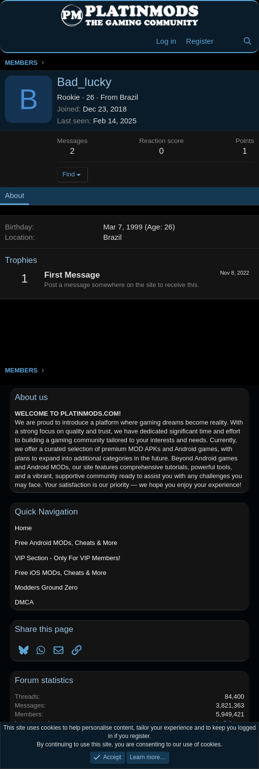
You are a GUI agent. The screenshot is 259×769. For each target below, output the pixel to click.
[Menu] (13, 41)
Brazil (129, 97)
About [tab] (14, 195)
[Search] (247, 41)
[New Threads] (227, 41)
